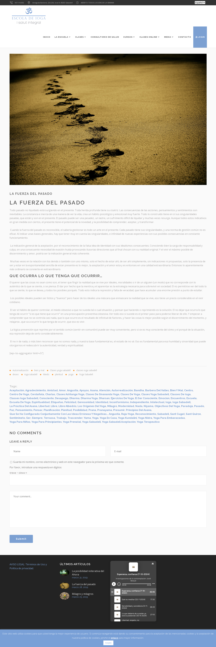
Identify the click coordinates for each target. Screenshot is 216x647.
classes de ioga (180, 394)
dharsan (104, 398)
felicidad (70, 402)
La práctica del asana (23, 406)
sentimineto (17, 417)
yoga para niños (20, 421)
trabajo (61, 417)
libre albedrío (67, 406)
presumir (119, 410)
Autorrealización (122, 390)
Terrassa (49, 417)
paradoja (187, 406)
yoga (95, 417)
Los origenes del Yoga (92, 406)
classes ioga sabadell (24, 398)
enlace (114, 637)
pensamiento (23, 410)
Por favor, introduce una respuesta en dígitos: (36, 467)
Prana (92, 410)
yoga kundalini (127, 417)
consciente (46, 398)
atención (104, 390)
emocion (164, 398)
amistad (52, 390)
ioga (168, 402)
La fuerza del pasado (84, 584)
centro (188, 390)
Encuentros (178, 398)
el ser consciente (146, 398)
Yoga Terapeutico (148, 421)
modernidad (126, 406)
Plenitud (66, 410)
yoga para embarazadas (169, 417)
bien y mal (176, 390)
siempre (37, 417)
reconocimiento (145, 413)
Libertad (44, 406)
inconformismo (119, 402)
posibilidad (80, 410)
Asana (94, 390)
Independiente (139, 402)
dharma (74, 398)
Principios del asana (138, 410)
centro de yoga (19, 394)
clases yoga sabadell (155, 394)
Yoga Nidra (145, 417)
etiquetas (57, 402)
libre (54, 406)
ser (28, 417)
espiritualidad (41, 402)
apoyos (84, 390)
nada (138, 406)
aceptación (17, 390)
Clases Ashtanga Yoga (70, 394)
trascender (75, 417)
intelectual (157, 402)
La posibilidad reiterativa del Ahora (88, 572)
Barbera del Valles (157, 390)
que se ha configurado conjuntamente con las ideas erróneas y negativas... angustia (65, 413)
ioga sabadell (181, 402)
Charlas (50, 394)
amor (62, 390)
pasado (199, 406)
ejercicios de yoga (122, 398)
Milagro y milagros (82, 594)
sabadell (163, 413)
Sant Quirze (193, 413)
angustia (72, 390)
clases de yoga (130, 394)
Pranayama (104, 410)
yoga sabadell (91, 421)
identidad (101, 402)
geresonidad (85, 402)
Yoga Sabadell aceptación (119, 421)
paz (12, 410)
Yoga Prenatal (72, 421)
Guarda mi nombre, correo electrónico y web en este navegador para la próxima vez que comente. (68, 462)
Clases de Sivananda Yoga (102, 394)
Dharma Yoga (89, 398)
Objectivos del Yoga (167, 406)
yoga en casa (108, 417)
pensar (37, 410)
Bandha (139, 390)
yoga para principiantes (47, 421)
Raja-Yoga (127, 413)
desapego (61, 398)
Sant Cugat (177, 413)
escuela (191, 398)
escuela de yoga (20, 402)
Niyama (148, 406)
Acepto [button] (108, 642)
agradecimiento (35, 390)
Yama (87, 417)
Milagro (112, 406)
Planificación (52, 410)
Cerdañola (37, 394)
